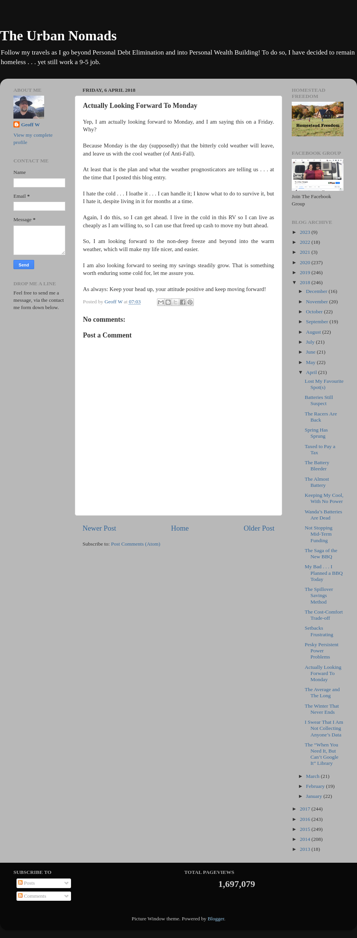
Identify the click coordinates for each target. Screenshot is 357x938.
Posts (26, 883)
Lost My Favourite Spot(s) (324, 384)
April (312, 372)
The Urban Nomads (58, 35)
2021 (305, 252)
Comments (32, 896)
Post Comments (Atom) (135, 544)
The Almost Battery (317, 482)
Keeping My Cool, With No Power (324, 498)
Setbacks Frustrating (319, 631)
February (316, 786)
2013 (305, 849)
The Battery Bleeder (317, 465)
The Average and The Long (322, 692)
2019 (305, 272)
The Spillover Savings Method (319, 595)
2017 (305, 809)
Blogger (216, 918)
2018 (305, 282)
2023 (305, 232)
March (313, 776)
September (317, 321)
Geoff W (30, 124)
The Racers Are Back (321, 417)
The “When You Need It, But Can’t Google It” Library (322, 754)
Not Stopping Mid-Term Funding (318, 534)
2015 (305, 829)
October (315, 311)
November (317, 301)
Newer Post (99, 528)
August (314, 332)
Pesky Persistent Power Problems (322, 651)
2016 (305, 819)
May (311, 362)
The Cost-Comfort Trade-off (324, 615)
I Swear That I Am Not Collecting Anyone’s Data (324, 728)
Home (180, 528)
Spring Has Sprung (316, 433)
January (314, 796)
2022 (305, 242)
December (317, 291)
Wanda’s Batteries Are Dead (323, 515)
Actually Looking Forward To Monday (323, 673)
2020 (305, 262)
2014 (305, 839)
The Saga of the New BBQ (321, 553)
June (311, 352)
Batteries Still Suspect (319, 400)
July (311, 342)
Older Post (259, 528)
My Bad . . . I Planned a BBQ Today (324, 573)
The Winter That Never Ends (322, 709)
